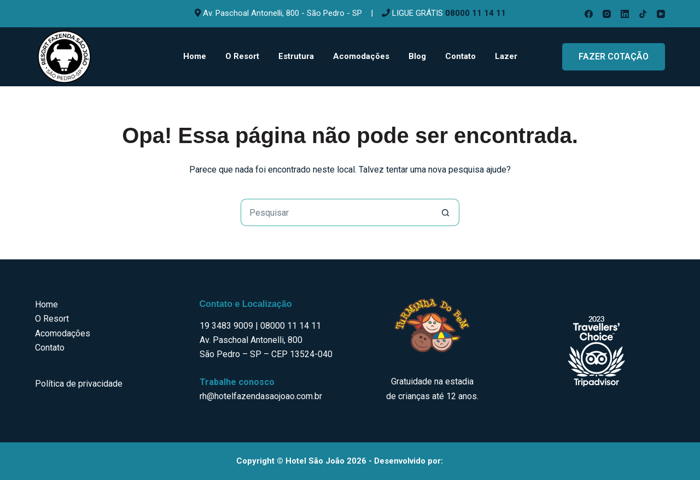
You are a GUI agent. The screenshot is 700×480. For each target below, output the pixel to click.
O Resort (242, 56)
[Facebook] (589, 14)
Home (194, 56)
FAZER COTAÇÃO (614, 56)
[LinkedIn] (625, 14)
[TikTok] (643, 14)
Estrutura (296, 56)
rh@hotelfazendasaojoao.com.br (261, 396)
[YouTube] (661, 14)
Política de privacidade (78, 383)
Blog (417, 56)
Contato (460, 56)
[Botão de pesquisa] (445, 212)
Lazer (506, 56)
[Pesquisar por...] (336, 212)
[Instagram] (607, 14)
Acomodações (361, 56)
